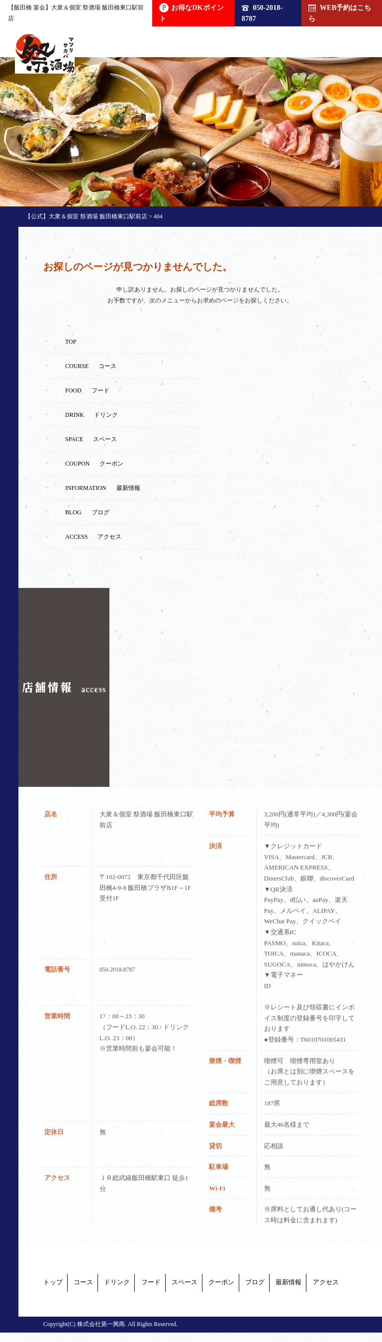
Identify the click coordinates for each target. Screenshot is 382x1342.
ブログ (128, 1295)
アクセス (244, 1295)
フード (218, 1284)
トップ (53, 1284)
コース (106, 1284)
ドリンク (163, 1284)
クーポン (72, 1295)
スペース (275, 1284)
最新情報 (184, 1295)
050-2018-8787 (262, 12)
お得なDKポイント (191, 12)
